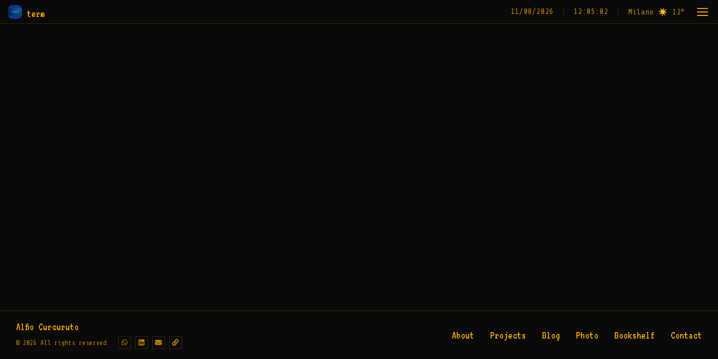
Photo (587, 335)
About (463, 335)
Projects (508, 335)
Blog (551, 335)
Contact (686, 335)
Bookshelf (634, 335)
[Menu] (702, 12)
